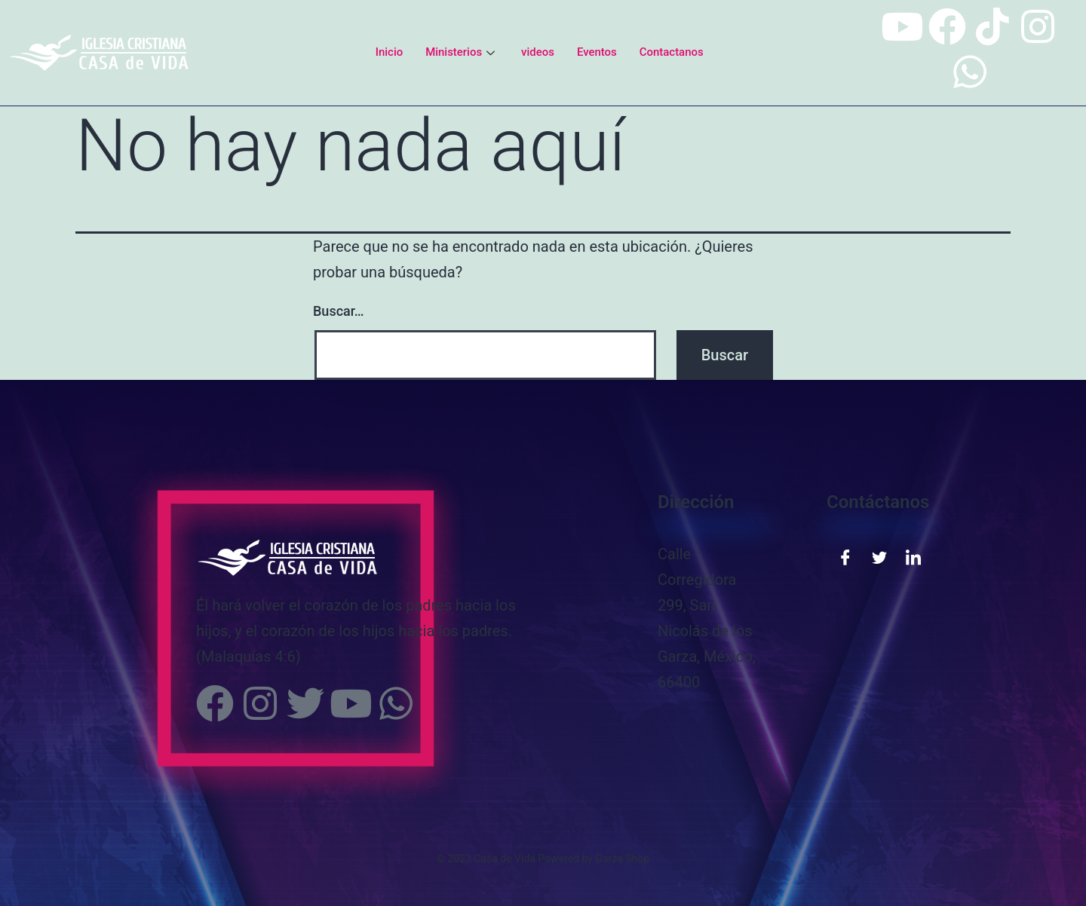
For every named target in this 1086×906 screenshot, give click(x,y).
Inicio (389, 52)
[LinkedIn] (913, 556)
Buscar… (338, 311)
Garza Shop (622, 858)
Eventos (597, 52)
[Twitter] (879, 556)
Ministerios (462, 52)
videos (537, 52)
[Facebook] (845, 556)
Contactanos (672, 52)
